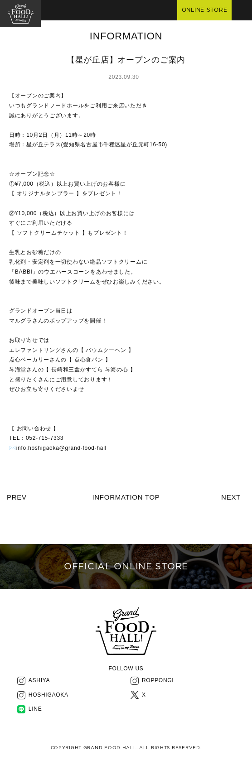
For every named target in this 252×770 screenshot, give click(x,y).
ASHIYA (39, 680)
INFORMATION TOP (126, 497)
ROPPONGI (158, 680)
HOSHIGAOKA (48, 695)
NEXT (231, 497)
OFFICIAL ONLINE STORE (126, 566)
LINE (35, 709)
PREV (17, 497)
